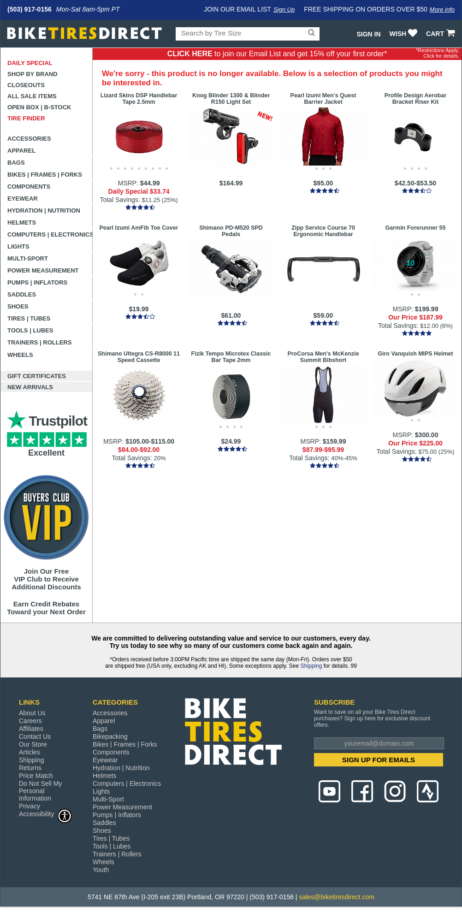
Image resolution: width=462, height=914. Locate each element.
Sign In (368, 34)
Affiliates (31, 728)
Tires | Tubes (28, 318)
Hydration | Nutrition (43, 210)
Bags (16, 162)
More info (442, 9)
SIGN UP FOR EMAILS (378, 760)
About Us (32, 713)
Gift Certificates (36, 376)
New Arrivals (30, 387)
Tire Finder (26, 118)
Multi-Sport (27, 258)
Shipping (311, 666)
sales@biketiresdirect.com (336, 897)
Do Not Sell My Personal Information (40, 791)
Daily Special (30, 62)
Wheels (20, 354)
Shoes (18, 306)
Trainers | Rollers (39, 342)
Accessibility (45, 814)
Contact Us (35, 736)
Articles (29, 752)
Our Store (33, 744)
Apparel (21, 150)
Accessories (29, 138)
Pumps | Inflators (37, 282)
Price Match (36, 775)
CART (441, 33)
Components (28, 186)
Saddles (21, 294)
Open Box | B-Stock (39, 107)
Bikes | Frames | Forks (44, 174)
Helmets (21, 222)
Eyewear (22, 198)
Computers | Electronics (50, 234)
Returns (30, 768)
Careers (30, 720)
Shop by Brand (32, 74)
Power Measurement (43, 270)
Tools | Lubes (30, 330)
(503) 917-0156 (29, 9)
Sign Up (284, 9)
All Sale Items (32, 96)
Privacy (29, 806)
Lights (18, 246)
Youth (101, 869)
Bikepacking (110, 736)
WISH (405, 33)
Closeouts (26, 85)
